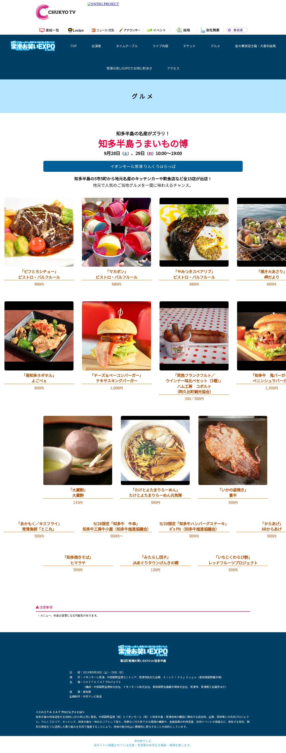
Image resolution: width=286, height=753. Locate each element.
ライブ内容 (160, 46)
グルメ (215, 46)
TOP (73, 46)
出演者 (96, 46)
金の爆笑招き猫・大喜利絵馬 (255, 46)
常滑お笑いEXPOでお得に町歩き (129, 68)
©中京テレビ (143, 741)
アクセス (173, 68)
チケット (189, 46)
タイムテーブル (127, 46)
